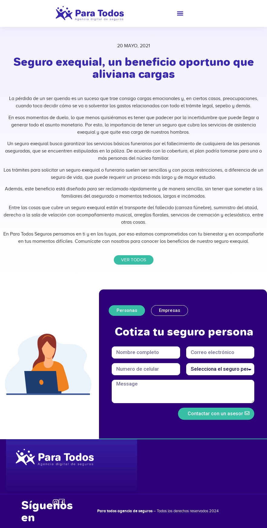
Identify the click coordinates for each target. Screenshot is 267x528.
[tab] (127, 310)
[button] (180, 13)
